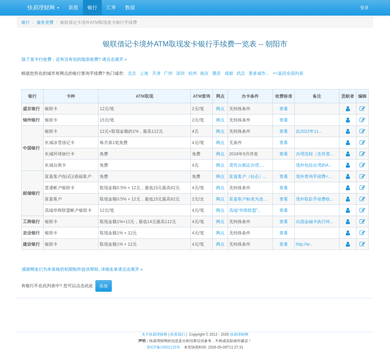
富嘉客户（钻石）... (248, 176)
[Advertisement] (195, 312)
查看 (283, 108)
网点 (220, 108)
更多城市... (259, 73)
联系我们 (177, 334)
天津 (156, 73)
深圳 (180, 73)
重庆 (216, 73)
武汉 (240, 73)
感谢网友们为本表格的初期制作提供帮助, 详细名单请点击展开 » (82, 269)
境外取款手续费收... (315, 199)
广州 (168, 73)
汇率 (111, 7)
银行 (92, 7)
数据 (130, 7)
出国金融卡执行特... (315, 221)
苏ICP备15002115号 (163, 347)
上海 (144, 73)
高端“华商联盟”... (245, 210)
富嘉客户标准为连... (248, 199)
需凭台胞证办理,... (246, 165)
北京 (132, 73)
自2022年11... (309, 131)
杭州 (192, 73)
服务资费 (45, 22)
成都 (229, 73)
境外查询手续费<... (314, 176)
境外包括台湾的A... (314, 165)
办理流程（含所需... (315, 153)
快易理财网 (42, 8)
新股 (73, 7)
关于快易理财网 (154, 334)
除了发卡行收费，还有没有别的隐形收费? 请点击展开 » (74, 59)
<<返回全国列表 (288, 73)
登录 (364, 7)
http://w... (304, 244)
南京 (204, 73)
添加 (103, 285)
